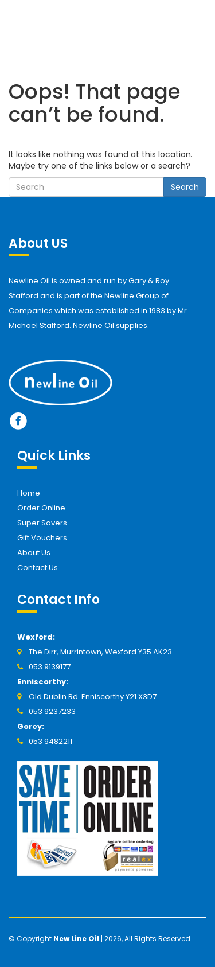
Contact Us (37, 567)
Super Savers (42, 522)
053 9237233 (52, 711)
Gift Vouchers (42, 537)
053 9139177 (50, 666)
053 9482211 (50, 741)
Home (28, 493)
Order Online (41, 507)
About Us (33, 552)
